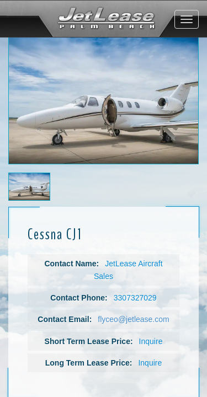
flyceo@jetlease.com (133, 319)
